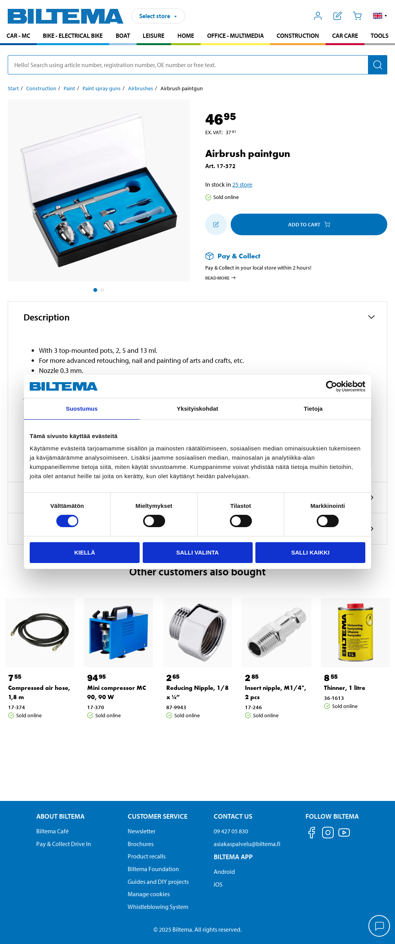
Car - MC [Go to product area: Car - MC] (18, 35)
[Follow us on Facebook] (312, 833)
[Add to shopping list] (216, 224)
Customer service (157, 816)
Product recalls (146, 856)
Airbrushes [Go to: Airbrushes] (140, 88)
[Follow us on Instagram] (328, 833)
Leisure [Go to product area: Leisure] (153, 35)
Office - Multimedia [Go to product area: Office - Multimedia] (235, 35)
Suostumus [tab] (82, 408)
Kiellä (84, 552)
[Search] (377, 64)
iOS (218, 884)
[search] (197, 64)
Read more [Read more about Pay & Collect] (220, 278)
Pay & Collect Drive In (63, 844)
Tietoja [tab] (313, 408)
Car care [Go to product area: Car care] (345, 35)
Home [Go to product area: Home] (185, 35)
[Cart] (357, 16)
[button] (380, 16)
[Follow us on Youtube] (344, 836)
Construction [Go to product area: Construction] (298, 35)
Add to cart (309, 224)
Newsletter (141, 831)
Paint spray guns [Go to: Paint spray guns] (102, 88)
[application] (379, 926)
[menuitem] (18, 36)
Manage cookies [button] (149, 894)
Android (224, 871)
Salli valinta (197, 552)
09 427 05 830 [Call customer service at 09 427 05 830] (231, 831)
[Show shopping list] (338, 16)
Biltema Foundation (153, 869)
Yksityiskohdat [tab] (197, 408)
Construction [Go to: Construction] (41, 88)
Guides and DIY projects (158, 881)
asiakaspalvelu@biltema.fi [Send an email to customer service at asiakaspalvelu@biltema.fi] (247, 844)
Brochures (141, 844)
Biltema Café (52, 831)
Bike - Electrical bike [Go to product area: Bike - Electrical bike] (73, 35)
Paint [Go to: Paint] (69, 88)
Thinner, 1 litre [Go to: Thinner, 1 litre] (344, 688)
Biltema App (233, 856)
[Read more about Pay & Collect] (288, 256)
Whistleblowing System (158, 906)
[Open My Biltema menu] (318, 16)
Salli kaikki (310, 552)
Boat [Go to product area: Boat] (123, 35)
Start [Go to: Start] (13, 88)
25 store (242, 184)
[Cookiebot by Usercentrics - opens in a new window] (331, 386)
